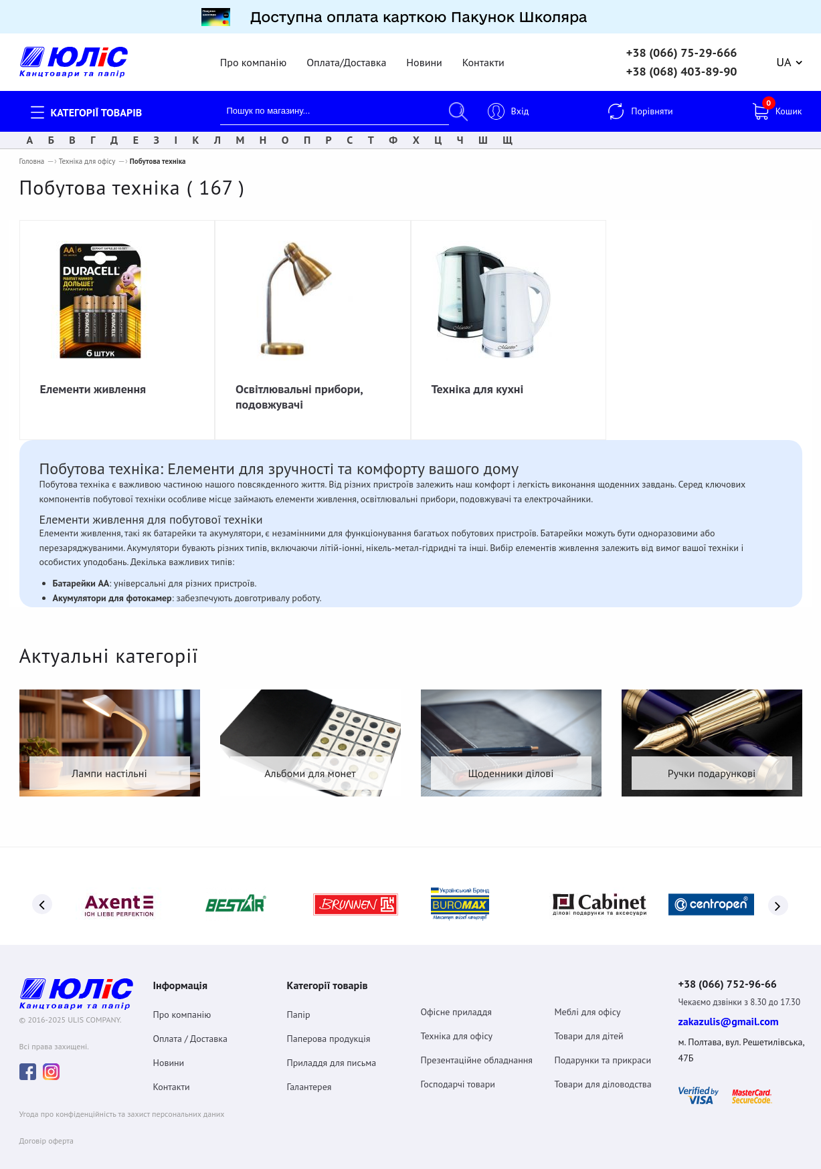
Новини (424, 54)
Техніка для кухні (478, 381)
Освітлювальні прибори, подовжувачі (299, 388)
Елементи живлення (93, 381)
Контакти (483, 54)
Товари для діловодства (603, 1066)
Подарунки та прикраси (603, 1042)
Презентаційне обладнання (477, 1042)
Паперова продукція (329, 1021)
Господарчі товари (458, 1066)
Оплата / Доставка (190, 1021)
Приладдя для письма (332, 1045)
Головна (32, 153)
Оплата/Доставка (346, 54)
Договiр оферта (46, 1125)
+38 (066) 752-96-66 (740, 967)
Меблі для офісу (588, 994)
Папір (298, 996)
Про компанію (253, 54)
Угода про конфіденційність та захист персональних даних (122, 1098)
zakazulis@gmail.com (728, 1005)
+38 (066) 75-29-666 (681, 45)
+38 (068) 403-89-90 (681, 64)
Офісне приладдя (456, 994)
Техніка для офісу (87, 153)
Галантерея (309, 1069)
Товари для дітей (589, 1018)
